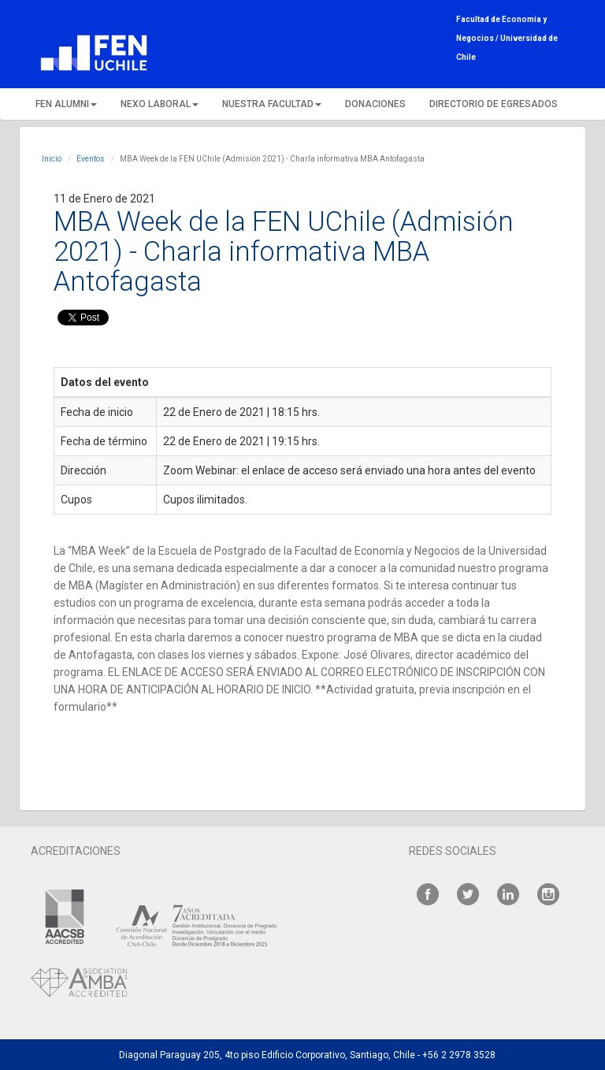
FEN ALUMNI (66, 104)
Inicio (51, 158)
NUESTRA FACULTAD (271, 104)
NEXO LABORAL (160, 104)
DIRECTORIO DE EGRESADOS (493, 104)
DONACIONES (375, 104)
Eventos (90, 158)
